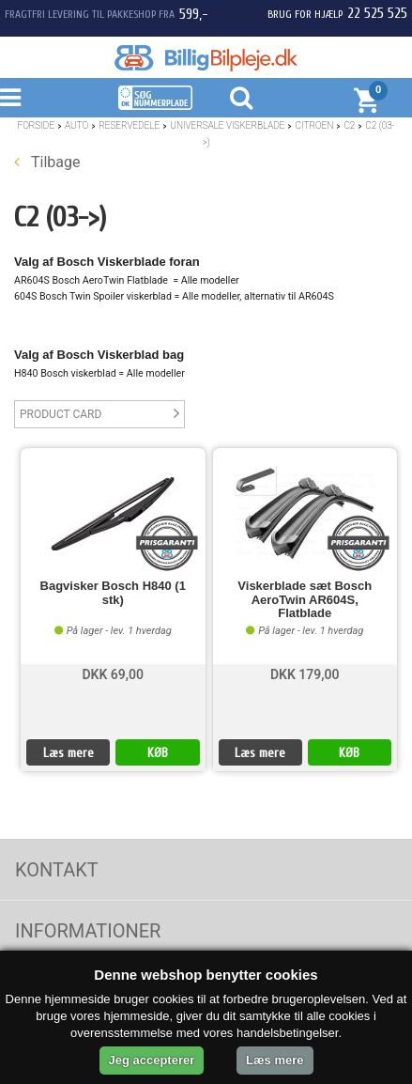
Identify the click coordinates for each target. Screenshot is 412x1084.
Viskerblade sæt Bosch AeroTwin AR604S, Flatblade (304, 600)
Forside (35, 125)
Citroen (314, 125)
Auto (76, 125)
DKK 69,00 (113, 674)
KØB (157, 753)
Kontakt (57, 870)
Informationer (87, 931)
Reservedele (129, 125)
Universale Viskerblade (227, 125)
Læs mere (68, 753)
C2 (349, 125)
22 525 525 (377, 13)
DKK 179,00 (305, 674)
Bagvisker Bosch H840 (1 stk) (113, 593)
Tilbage (47, 162)
